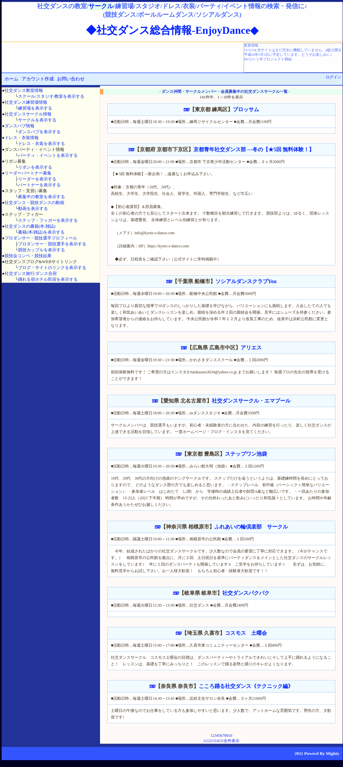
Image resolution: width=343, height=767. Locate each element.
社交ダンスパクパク (246, 593)
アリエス (251, 347)
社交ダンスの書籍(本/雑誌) (30, 226)
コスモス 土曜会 (246, 633)
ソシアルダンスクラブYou (246, 281)
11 (205, 740)
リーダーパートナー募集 (28, 173)
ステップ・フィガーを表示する (48, 220)
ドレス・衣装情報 (22, 137)
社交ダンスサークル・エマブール (251, 401)
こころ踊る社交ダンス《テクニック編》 (246, 686)
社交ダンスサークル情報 (28, 114)
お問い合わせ (71, 78)
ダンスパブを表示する (39, 131)
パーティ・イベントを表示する (48, 155)
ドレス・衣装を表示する (41, 143)
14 (217, 740)
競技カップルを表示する (41, 249)
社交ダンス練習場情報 (26, 102)
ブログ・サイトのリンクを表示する (52, 267)
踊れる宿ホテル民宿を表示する (48, 279)
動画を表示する (33, 208)
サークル (101, 6)
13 (213, 740)
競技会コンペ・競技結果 (28, 255)
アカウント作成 (38, 78)
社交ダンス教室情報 (24, 90)
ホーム (11, 78)
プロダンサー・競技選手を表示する (52, 243)
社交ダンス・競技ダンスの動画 (34, 202)
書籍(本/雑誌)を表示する (41, 232)
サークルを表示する (37, 119)
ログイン (333, 77)
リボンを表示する (35, 167)
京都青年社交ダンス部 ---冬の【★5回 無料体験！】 (253, 149)
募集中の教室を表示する (41, 196)
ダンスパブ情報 (19, 125)
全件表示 (231, 740)
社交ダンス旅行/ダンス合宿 (31, 273)
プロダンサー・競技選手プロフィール (41, 238)
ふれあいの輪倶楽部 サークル (251, 526)
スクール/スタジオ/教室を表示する (51, 96)
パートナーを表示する (39, 184)
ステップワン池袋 (246, 454)
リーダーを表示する (37, 178)
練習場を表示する (35, 108)
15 (221, 740)
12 (209, 740)
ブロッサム (246, 109)
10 (230, 735)
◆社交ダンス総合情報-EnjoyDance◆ (172, 30)
